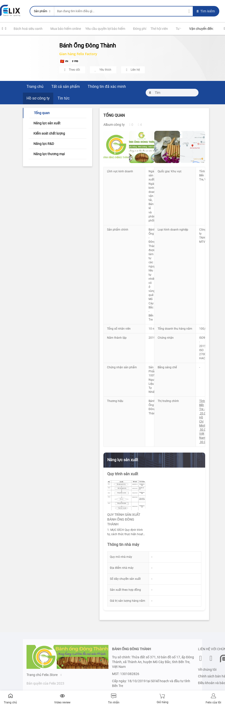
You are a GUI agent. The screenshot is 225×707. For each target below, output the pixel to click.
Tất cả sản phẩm (65, 86)
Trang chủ (35, 86)
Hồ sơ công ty (38, 98)
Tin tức (64, 98)
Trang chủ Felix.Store (44, 675)
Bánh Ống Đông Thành (87, 45)
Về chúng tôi (207, 669)
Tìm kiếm (206, 11)
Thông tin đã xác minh (107, 86)
